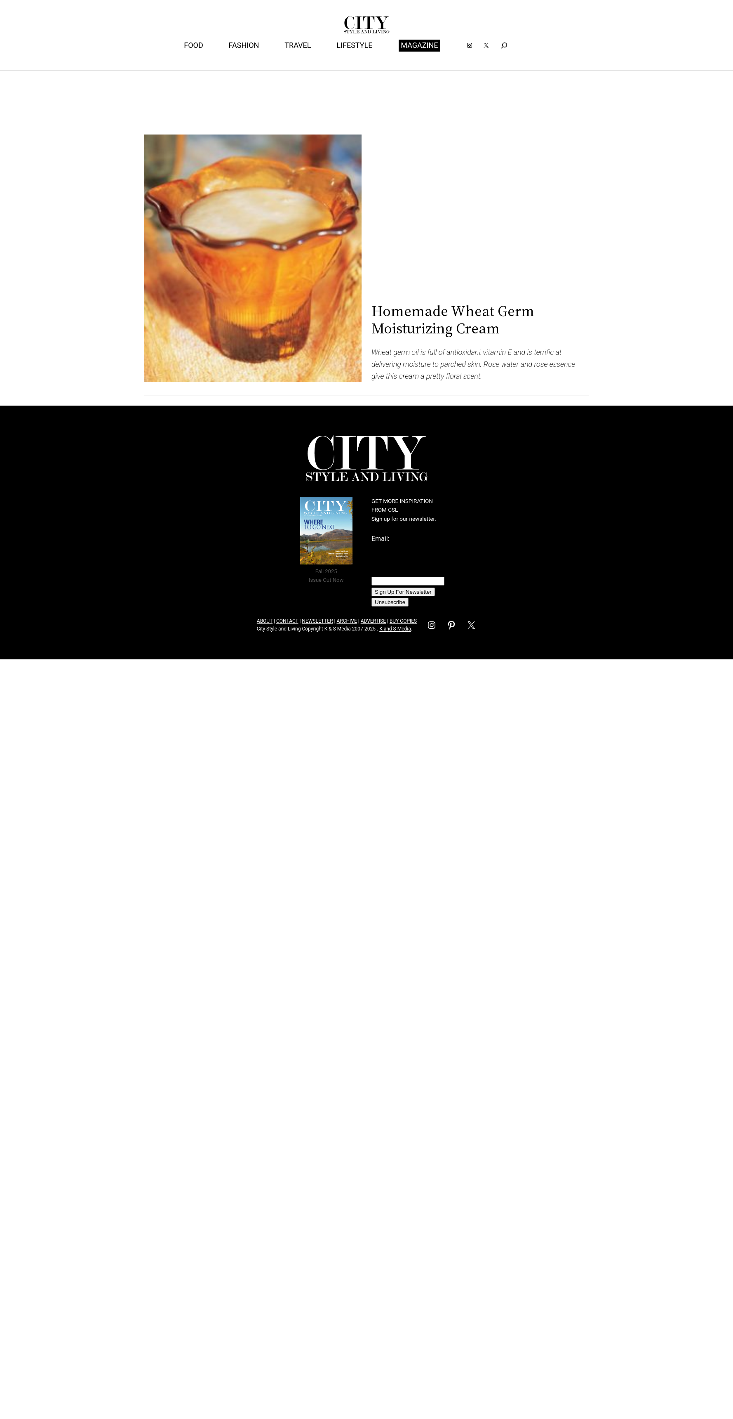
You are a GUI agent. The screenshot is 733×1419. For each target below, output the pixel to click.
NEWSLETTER (317, 621)
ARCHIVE (346, 621)
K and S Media (395, 629)
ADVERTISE (373, 621)
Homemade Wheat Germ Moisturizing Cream (452, 319)
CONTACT (287, 621)
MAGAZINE (419, 45)
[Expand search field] (504, 45)
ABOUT (265, 621)
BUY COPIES (403, 621)
